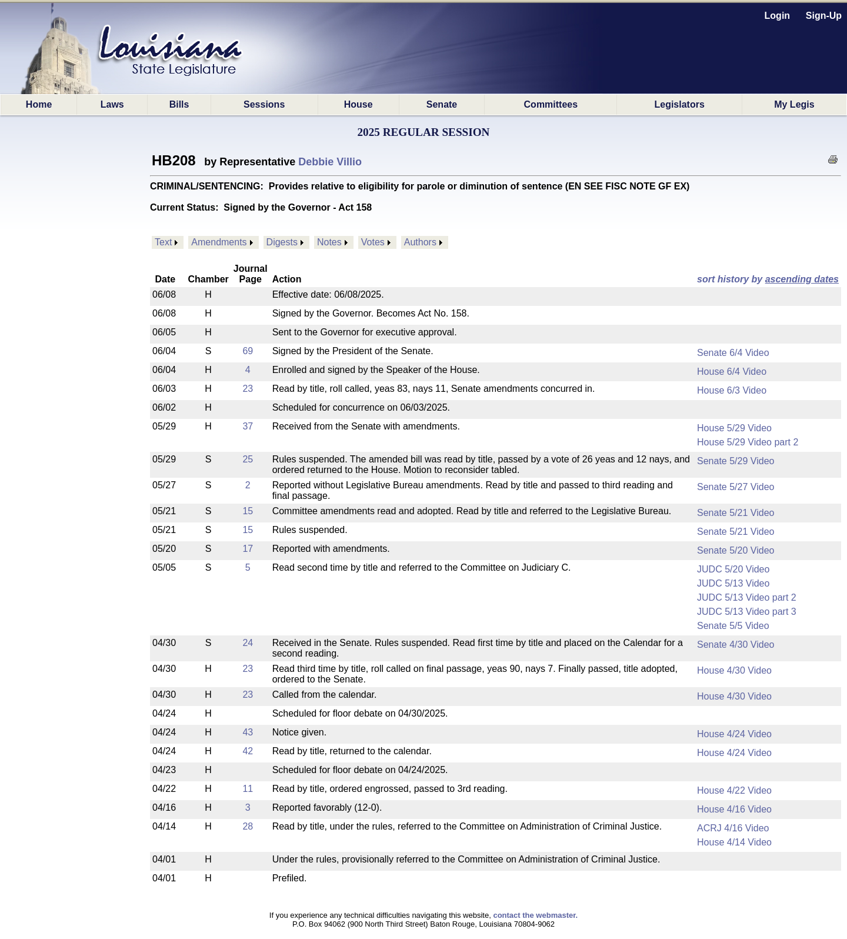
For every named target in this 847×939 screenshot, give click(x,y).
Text (163, 242)
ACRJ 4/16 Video (733, 828)
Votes (373, 242)
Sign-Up (824, 16)
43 (247, 732)
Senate (441, 104)
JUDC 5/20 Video (733, 569)
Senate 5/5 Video (733, 626)
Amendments (218, 242)
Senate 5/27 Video (735, 487)
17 (247, 549)
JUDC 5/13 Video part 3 (746, 612)
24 (247, 643)
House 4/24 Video (734, 734)
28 (247, 826)
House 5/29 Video (734, 428)
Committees (551, 104)
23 (247, 389)
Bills (179, 104)
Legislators (679, 104)
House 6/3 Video (731, 390)
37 (247, 426)
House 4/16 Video (734, 809)
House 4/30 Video (734, 670)
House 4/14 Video (734, 842)
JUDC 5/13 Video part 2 (746, 597)
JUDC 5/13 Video (733, 583)
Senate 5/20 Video (735, 550)
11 (247, 789)
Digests (282, 242)
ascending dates (802, 279)
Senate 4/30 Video (735, 645)
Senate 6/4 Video (733, 353)
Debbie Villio (330, 162)
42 (247, 751)
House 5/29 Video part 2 (747, 442)
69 (247, 351)
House (358, 104)
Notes (329, 242)
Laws (112, 104)
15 (247, 511)
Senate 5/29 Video (735, 461)
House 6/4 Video (731, 372)
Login (778, 16)
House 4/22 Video (734, 790)
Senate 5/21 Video (735, 513)
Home (39, 104)
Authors (420, 242)
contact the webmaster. (535, 915)
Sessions (264, 104)
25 (247, 459)
